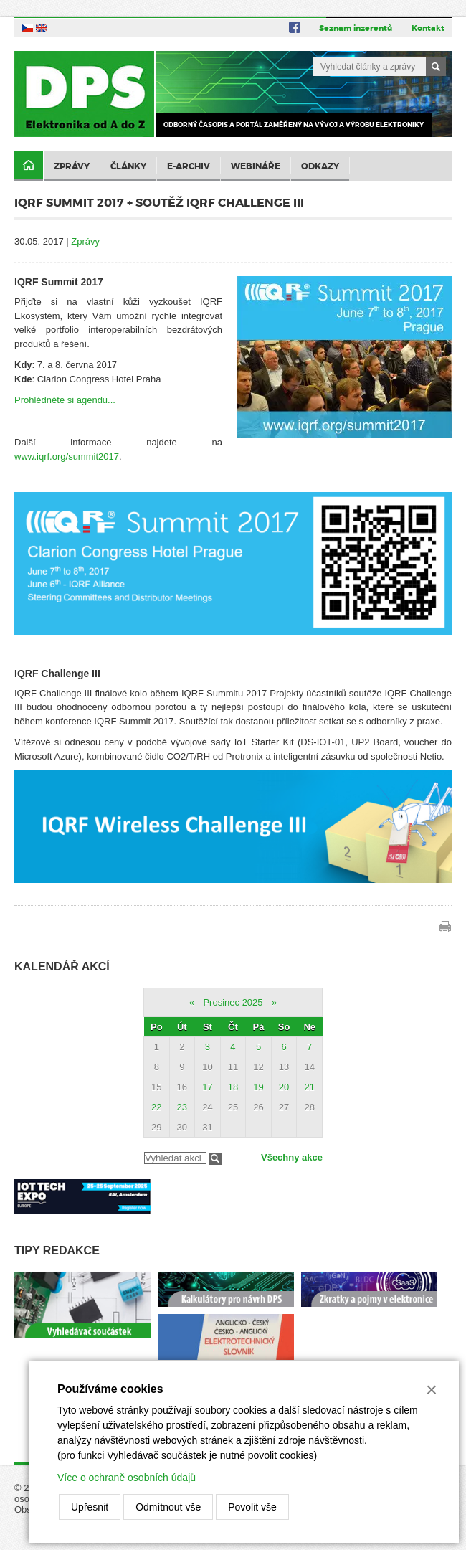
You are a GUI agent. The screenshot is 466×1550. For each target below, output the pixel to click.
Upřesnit (89, 1507)
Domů (28, 166)
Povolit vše (252, 1507)
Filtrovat (215, 1159)
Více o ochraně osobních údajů (126, 1477)
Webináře (255, 166)
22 (156, 1107)
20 (284, 1087)
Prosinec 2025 (232, 1002)
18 (233, 1087)
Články (128, 166)
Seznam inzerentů (355, 28)
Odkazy (320, 166)
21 (309, 1087)
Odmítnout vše (168, 1507)
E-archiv (188, 166)
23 (182, 1107)
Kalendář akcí (62, 966)
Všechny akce (292, 1157)
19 (258, 1087)
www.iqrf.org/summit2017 (66, 456)
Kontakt (428, 28)
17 (207, 1087)
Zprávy (72, 166)
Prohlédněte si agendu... (64, 399)
